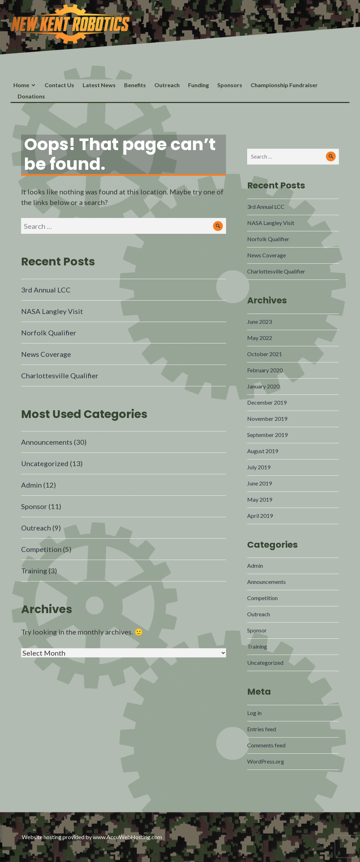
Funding (198, 85)
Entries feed (261, 729)
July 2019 (258, 467)
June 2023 (259, 321)
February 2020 (265, 370)
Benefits (135, 85)
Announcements (46, 442)
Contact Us (59, 85)
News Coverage (46, 354)
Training (34, 570)
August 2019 (262, 451)
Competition (41, 549)
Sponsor (34, 506)
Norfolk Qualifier (48, 332)
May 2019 (259, 499)
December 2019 (267, 402)
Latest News (99, 85)
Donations (31, 96)
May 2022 (259, 337)
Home (21, 85)
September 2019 (267, 434)
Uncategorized (45, 463)
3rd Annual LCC (46, 289)
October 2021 (264, 353)
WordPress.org (265, 761)
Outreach (167, 85)
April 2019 (260, 515)
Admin (31, 485)
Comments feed (266, 745)
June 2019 (259, 483)
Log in (254, 712)
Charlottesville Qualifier (59, 375)
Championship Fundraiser (284, 85)
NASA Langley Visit (52, 311)
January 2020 (263, 386)
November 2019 (267, 418)
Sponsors (229, 85)
